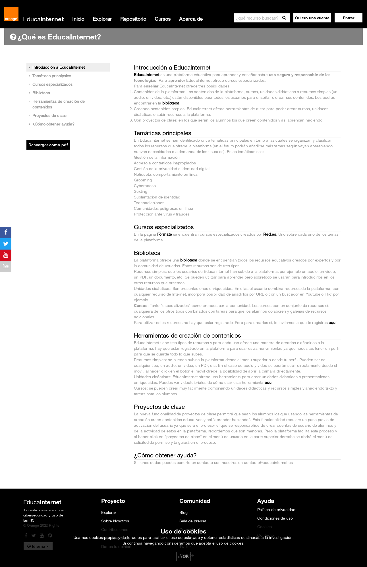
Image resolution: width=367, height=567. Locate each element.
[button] (348, 18)
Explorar (102, 19)
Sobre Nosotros (115, 521)
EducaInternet (146, 74)
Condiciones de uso (275, 518)
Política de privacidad (276, 509)
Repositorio (133, 19)
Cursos (163, 19)
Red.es (269, 234)
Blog (183, 512)
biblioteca (170, 103)
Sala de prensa (192, 521)
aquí (332, 322)
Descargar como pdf (48, 144)
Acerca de (191, 19)
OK (184, 556)
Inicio (78, 19)
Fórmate (164, 234)
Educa (43, 19)
